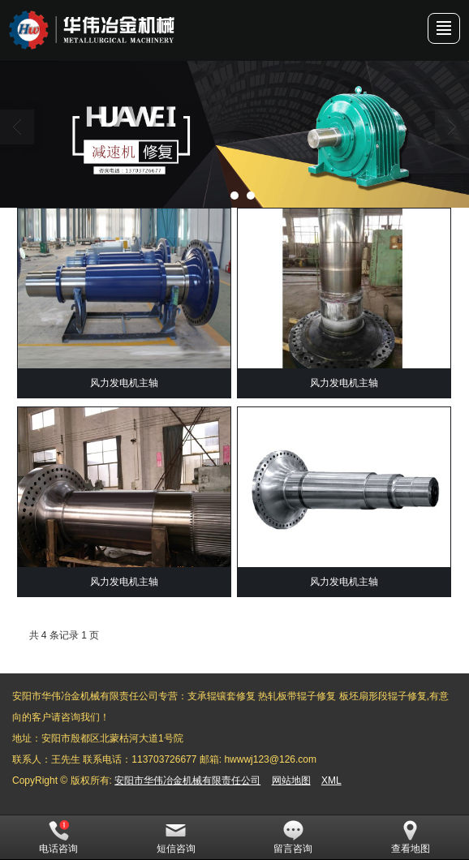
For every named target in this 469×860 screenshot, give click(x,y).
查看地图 (410, 837)
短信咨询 (176, 837)
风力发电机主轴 (124, 383)
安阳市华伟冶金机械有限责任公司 (187, 780)
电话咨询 (58, 837)
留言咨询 (292, 837)
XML (331, 780)
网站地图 (291, 780)
